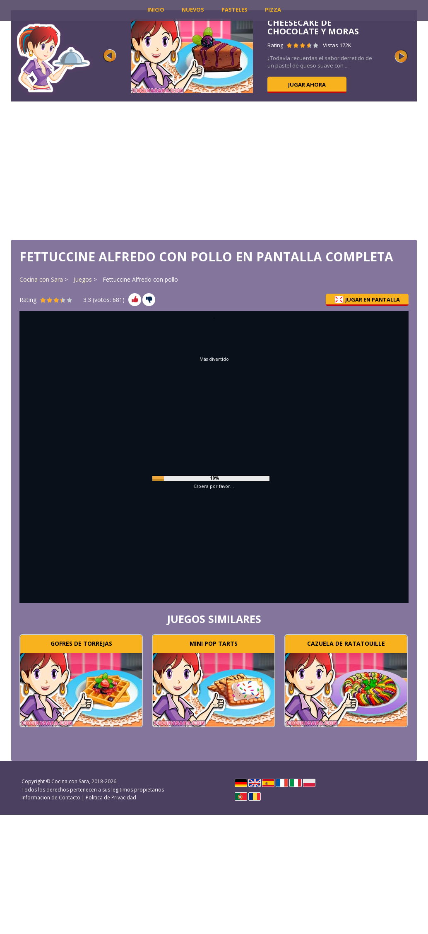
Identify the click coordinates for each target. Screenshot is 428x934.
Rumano (254, 796)
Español (268, 783)
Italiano (295, 783)
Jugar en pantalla (367, 299)
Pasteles (234, 9)
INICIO (155, 9)
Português (241, 796)
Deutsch (241, 783)
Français (282, 783)
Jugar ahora (307, 84)
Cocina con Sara (41, 279)
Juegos (83, 279)
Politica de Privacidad (111, 797)
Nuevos (193, 9)
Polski (309, 783)
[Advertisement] (214, 170)
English (254, 783)
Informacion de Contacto (51, 797)
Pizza (273, 9)
